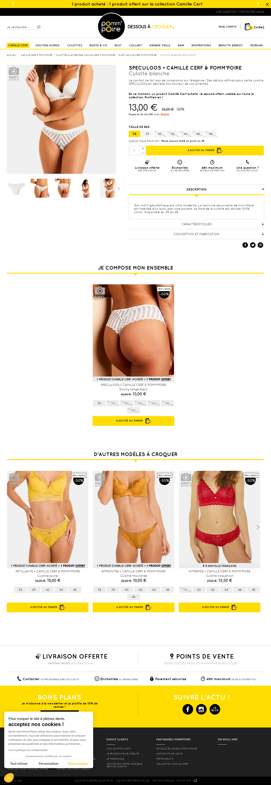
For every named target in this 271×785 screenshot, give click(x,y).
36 (135, 134)
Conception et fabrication (219, 234)
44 (185, 134)
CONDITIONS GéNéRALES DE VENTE (93, 781)
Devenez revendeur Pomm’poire (176, 748)
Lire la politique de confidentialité (27, 750)
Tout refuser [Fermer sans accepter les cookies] (19, 764)
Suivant (118, 188)
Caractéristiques (223, 224)
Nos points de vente (169, 753)
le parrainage (115, 759)
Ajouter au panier (205, 150)
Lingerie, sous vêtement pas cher (27, 11)
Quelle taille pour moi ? (144, 141)
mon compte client (118, 748)
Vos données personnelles (132, 781)
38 (147, 134)
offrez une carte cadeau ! (74, 769)
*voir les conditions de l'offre (27, 769)
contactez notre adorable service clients (124, 765)
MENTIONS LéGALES (163, 781)
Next (258, 527)
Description (225, 189)
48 (211, 134)
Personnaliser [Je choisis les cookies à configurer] (48, 764)
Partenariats (164, 759)
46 (198, 134)
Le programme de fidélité (122, 753)
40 (160, 134)
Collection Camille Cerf (172, 764)
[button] (9, 778)
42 (172, 134)
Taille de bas (139, 127)
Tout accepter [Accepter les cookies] (78, 764)
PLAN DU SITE (184, 781)
